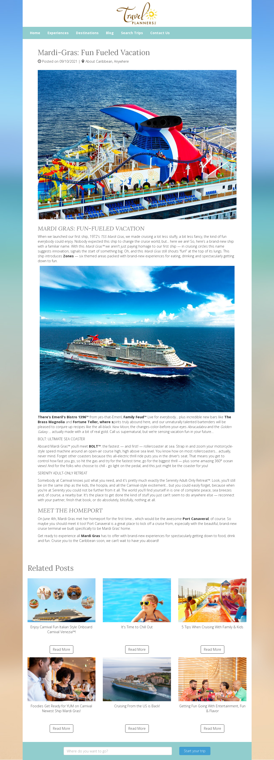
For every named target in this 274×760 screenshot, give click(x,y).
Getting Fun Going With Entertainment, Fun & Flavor (212, 685)
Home (35, 32)
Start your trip (195, 751)
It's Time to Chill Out (137, 603)
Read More (61, 649)
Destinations (87, 32)
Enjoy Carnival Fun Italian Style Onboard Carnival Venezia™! (62, 606)
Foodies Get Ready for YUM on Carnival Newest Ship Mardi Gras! (62, 685)
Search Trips (132, 32)
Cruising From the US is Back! (137, 682)
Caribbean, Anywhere (112, 61)
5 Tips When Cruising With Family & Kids (212, 603)
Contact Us (160, 32)
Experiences (58, 32)
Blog (110, 32)
